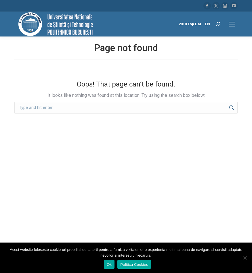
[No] (245, 258)
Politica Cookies (134, 264)
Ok (109, 264)
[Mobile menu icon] (232, 24)
